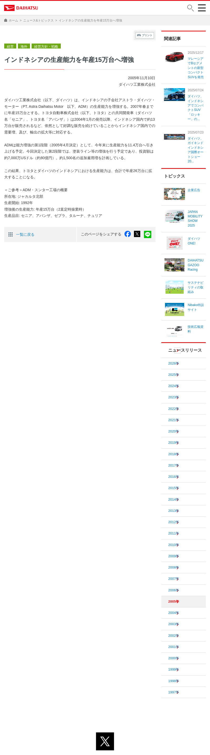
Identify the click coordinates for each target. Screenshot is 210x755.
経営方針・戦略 (44, 46)
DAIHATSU (21, 8)
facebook (129, 234)
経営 (10, 46)
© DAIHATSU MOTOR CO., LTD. (105, 748)
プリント (147, 35)
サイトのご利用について (126, 742)
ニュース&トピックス (38, 20)
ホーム (13, 20)
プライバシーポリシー (81, 742)
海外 (23, 46)
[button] (190, 8)
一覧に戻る (25, 234)
